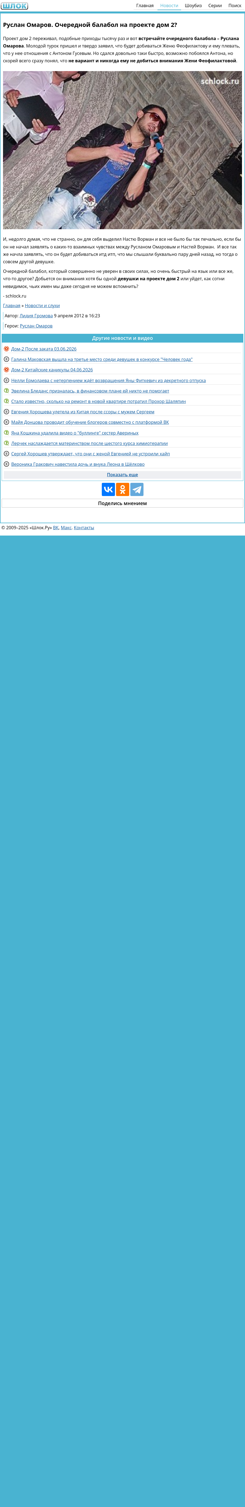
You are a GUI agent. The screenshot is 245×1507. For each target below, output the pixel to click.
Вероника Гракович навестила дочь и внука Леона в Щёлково (78, 464)
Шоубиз (193, 5)
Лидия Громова (36, 316)
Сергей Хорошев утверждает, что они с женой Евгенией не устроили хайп (90, 454)
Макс (66, 528)
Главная (145, 5)
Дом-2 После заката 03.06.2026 (44, 349)
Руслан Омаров (36, 326)
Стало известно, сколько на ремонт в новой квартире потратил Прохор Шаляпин (98, 401)
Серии (215, 5)
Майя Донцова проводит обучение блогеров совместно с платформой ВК (90, 422)
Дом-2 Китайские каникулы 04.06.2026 (52, 370)
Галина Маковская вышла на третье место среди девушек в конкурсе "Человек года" (102, 359)
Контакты (84, 528)
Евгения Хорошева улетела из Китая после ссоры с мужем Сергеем (82, 412)
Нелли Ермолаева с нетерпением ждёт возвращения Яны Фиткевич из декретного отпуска (108, 380)
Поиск (235, 5)
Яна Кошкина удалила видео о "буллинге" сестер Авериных (75, 433)
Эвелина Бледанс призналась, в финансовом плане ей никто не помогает (90, 391)
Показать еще (122, 475)
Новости (169, 5)
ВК (55, 528)
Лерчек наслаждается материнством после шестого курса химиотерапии (89, 443)
